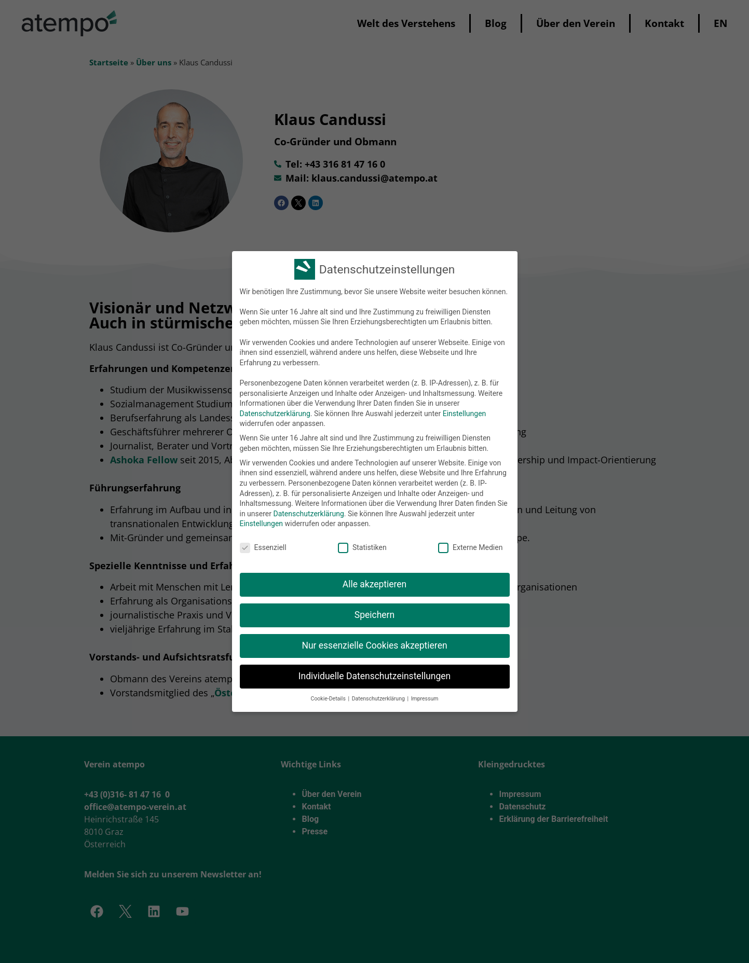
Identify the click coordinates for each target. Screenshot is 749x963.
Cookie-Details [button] (329, 698)
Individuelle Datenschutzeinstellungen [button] (374, 676)
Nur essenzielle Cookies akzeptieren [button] (374, 645)
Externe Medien (470, 548)
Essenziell (263, 548)
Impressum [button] (425, 698)
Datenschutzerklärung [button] (379, 698)
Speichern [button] (374, 615)
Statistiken (362, 548)
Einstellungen (464, 413)
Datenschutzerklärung (275, 413)
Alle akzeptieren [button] (375, 584)
